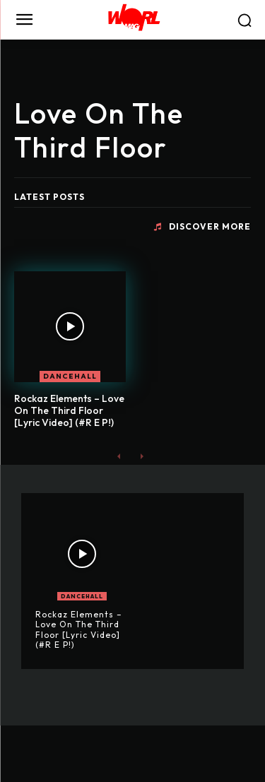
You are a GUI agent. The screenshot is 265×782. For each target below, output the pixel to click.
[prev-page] (119, 456)
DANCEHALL (70, 376)
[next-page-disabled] (142, 456)
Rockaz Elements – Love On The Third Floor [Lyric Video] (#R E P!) (69, 410)
